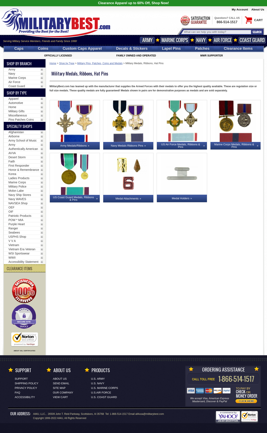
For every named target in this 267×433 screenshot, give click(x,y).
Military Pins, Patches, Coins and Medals (99, 63)
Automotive (16, 103)
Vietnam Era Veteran (22, 249)
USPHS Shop (17, 236)
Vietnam (14, 245)
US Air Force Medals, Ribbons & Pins (180, 145)
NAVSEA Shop (18, 203)
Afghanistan (16, 132)
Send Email (61, 383)
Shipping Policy (26, 383)
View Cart (60, 397)
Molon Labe (16, 190)
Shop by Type (66, 63)
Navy (201, 40)
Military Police (17, 186)
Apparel (14, 98)
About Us (257, 9)
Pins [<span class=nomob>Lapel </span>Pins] (171, 48)
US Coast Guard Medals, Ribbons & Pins (73, 198)
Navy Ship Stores (20, 195)
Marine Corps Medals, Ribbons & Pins (234, 145)
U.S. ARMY (98, 378)
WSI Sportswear (19, 253)
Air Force (223, 40)
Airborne (14, 136)
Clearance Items (238, 48)
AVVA (12, 153)
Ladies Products (19, 178)
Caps (19, 48)
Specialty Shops (19, 126)
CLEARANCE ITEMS (19, 268)
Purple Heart (17, 224)
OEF (12, 207)
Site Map (59, 388)
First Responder (19, 165)
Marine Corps (174, 40)
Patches (202, 48)
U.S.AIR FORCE (101, 392)
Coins (43, 48)
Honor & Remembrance (24, 169)
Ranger (13, 228)
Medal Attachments (127, 198)
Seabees (14, 232)
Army (147, 40)
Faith (12, 161)
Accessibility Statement (24, 261)
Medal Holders (180, 198)
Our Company (63, 392)
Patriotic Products (20, 215)
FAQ (17, 392)
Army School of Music (23, 140)
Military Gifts (17, 111)
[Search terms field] (217, 32)
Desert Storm (17, 157)
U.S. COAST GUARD (104, 397)
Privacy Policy (26, 388)
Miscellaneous (18, 115)
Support (21, 378)
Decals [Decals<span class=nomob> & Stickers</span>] (132, 48)
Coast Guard (252, 40)
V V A (12, 241)
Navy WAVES (17, 199)
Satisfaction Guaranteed (195, 20)
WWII (12, 257)
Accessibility (25, 397)
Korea (12, 174)
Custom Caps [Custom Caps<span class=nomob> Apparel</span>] (82, 48)
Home (53, 63)
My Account (240, 9)
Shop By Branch (19, 63)
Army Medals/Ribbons (73, 145)
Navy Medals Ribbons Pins (127, 145)
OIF (11, 211)
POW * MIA (16, 220)
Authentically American (23, 149)
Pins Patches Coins (21, 119)
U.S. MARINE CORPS (104, 388)
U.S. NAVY (97, 383)
